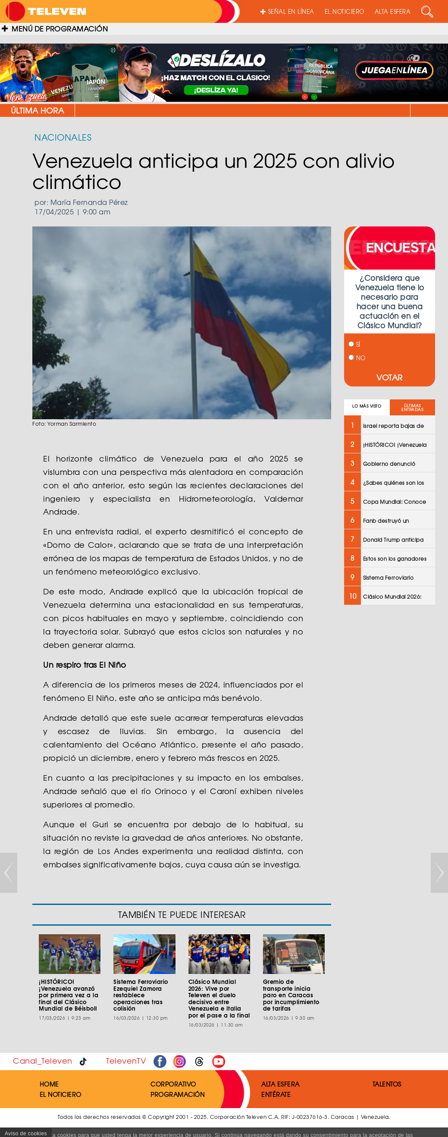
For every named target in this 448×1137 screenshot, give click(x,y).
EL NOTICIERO (344, 11)
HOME (49, 1084)
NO (357, 358)
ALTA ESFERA (393, 11)
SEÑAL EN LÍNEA (287, 11)
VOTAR (389, 377)
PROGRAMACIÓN (177, 1094)
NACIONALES (62, 137)
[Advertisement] (388, 749)
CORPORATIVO (173, 1084)
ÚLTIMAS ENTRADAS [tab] (412, 407)
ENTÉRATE (276, 1094)
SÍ (354, 344)
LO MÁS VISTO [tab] (366, 406)
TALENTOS (387, 1084)
